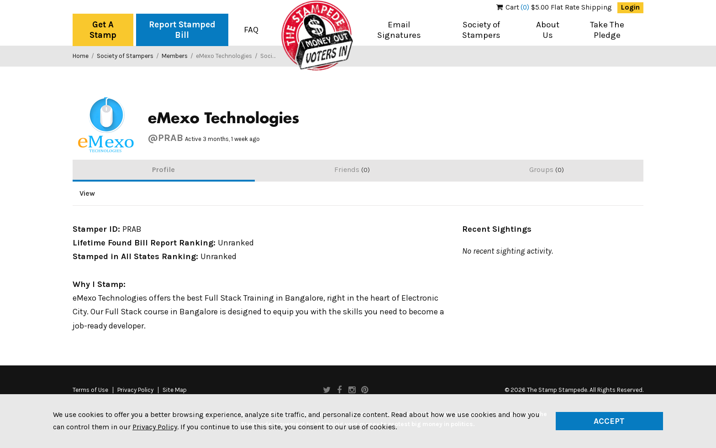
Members (175, 55)
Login (630, 7)
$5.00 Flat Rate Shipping (554, 7)
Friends (352, 169)
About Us (547, 30)
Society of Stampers (481, 30)
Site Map (175, 390)
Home (81, 55)
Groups (546, 169)
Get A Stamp (103, 30)
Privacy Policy (135, 390)
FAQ (251, 30)
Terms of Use (90, 390)
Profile (163, 169)
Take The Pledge (607, 30)
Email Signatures (399, 30)
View (87, 193)
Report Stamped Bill (182, 30)
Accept (609, 421)
